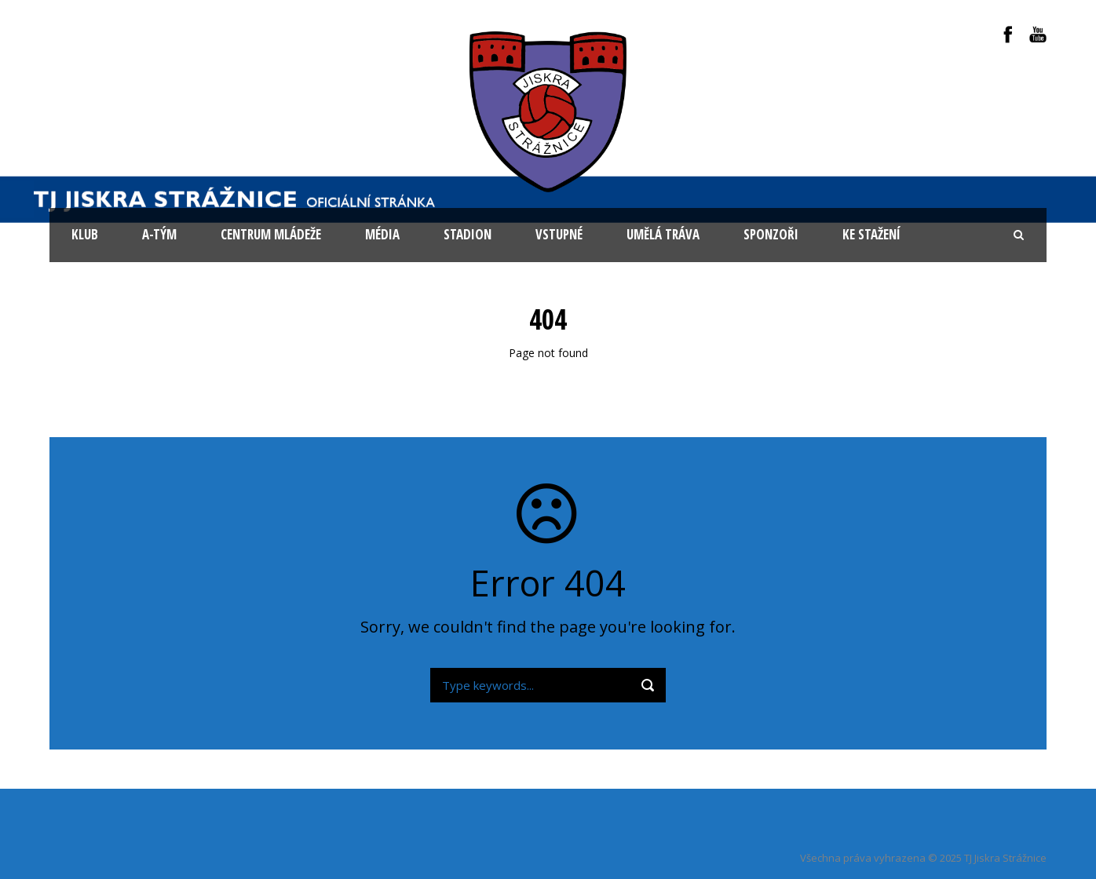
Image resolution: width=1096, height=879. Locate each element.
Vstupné (559, 234)
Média (382, 234)
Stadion (467, 234)
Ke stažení (871, 234)
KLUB (84, 234)
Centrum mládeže (271, 234)
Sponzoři (770, 234)
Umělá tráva (663, 234)
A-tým (159, 234)
